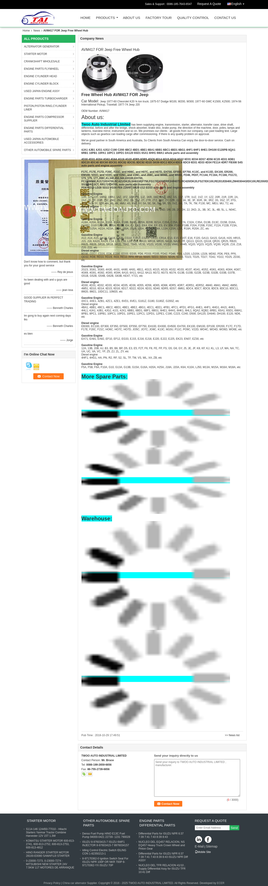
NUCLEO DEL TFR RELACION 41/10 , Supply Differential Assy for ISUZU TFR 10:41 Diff (162, 869)
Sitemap (211, 846)
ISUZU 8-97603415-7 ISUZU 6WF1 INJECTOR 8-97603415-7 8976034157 (105, 843)
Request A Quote (209, 4)
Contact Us (225, 18)
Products (105, 18)
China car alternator (74, 883)
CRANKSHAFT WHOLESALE (42, 61)
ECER (220, 883)
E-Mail (199, 846)
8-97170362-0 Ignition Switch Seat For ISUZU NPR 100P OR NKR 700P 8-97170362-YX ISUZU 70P (105, 862)
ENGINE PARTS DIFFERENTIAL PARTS (44, 129)
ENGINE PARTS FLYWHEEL (41, 68)
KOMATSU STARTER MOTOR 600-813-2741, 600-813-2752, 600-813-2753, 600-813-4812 (50, 844)
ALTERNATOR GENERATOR (41, 46)
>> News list (232, 735)
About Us (131, 18)
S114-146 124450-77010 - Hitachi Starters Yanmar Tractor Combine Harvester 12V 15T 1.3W (46, 832)
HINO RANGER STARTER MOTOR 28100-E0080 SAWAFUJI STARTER (48, 854)
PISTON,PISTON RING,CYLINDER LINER (45, 107)
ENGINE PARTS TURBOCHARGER (46, 98)
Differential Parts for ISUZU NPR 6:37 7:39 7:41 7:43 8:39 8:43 (161, 835)
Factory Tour (159, 18)
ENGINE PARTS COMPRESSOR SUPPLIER (44, 118)
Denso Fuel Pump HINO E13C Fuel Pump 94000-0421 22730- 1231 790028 (106, 835)
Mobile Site (203, 852)
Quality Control (193, 18)
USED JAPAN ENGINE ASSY (42, 91)
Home (86, 18)
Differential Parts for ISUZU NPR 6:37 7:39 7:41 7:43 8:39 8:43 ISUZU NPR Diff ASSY (163, 857)
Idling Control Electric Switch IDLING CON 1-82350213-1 (104, 852)
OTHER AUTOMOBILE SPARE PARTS (47, 150)
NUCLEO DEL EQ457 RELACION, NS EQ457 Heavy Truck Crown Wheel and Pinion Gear (162, 845)
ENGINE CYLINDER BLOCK (41, 83)
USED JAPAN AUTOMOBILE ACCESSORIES (41, 140)
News (37, 30)
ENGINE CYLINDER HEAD (40, 76)
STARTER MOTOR (35, 54)
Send (234, 828)
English (239, 3)
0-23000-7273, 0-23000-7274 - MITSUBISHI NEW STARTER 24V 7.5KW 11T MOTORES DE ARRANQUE (50, 864)
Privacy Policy (52, 883)
